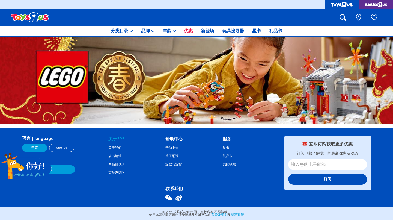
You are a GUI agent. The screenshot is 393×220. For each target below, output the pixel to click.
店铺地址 (114, 156)
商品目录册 (116, 164)
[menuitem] (122, 31)
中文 (34, 147)
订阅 (327, 179)
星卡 (226, 148)
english (61, 147)
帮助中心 (171, 148)
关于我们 (114, 148)
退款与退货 (173, 164)
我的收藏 (229, 164)
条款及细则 (219, 215)
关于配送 (171, 156)
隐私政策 (237, 215)
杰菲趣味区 (116, 172)
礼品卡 (228, 156)
